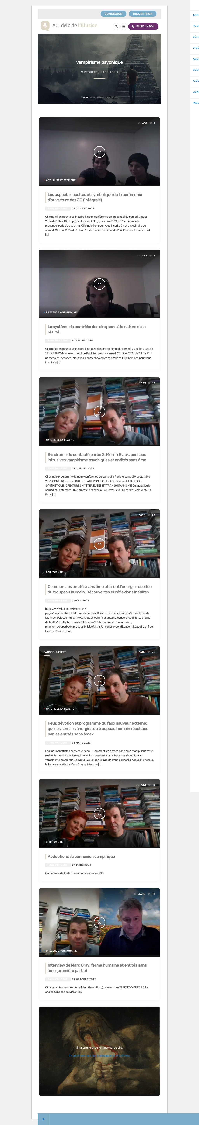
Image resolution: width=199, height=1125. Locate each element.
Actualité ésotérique (61, 180)
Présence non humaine (61, 312)
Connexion (113, 14)
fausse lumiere (55, 652)
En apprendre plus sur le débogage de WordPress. (99, 1055)
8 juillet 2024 (82, 340)
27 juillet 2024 (83, 208)
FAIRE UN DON (142, 26)
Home (85, 97)
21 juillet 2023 (83, 468)
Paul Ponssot (57, 208)
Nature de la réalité (60, 440)
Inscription (143, 14)
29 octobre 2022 (84, 979)
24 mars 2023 (81, 865)
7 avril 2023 (80, 600)
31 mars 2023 (81, 742)
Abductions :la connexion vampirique (82, 856)
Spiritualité (54, 572)
